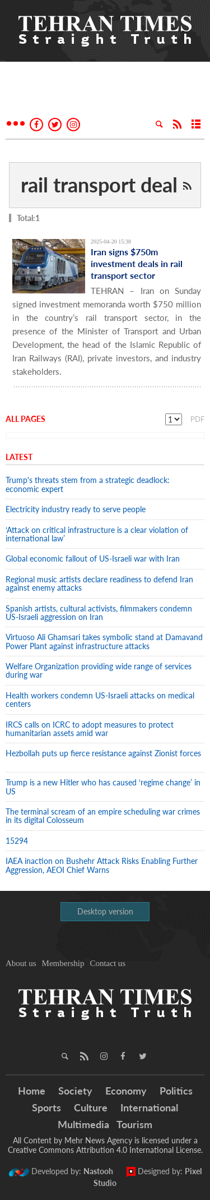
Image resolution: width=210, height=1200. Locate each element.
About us (21, 963)
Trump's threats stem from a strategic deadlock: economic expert (88, 484)
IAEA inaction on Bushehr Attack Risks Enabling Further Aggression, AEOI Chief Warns (102, 865)
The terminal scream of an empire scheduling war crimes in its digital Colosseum (103, 816)
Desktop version (105, 911)
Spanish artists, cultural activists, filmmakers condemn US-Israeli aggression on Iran (99, 613)
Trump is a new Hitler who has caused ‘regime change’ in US (103, 787)
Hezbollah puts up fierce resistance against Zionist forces (103, 757)
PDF (197, 419)
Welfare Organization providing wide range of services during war (99, 670)
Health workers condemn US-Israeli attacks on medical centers (100, 700)
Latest (19, 457)
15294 (17, 840)
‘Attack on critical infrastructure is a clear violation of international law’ (97, 534)
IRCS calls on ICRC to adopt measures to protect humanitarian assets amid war (90, 729)
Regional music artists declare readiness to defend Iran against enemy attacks (99, 583)
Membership (63, 963)
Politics (176, 1091)
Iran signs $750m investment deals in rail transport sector (137, 263)
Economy (126, 1091)
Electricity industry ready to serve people (76, 509)
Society (75, 1091)
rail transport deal (99, 184)
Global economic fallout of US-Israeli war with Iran (93, 558)
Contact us (107, 963)
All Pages (25, 419)
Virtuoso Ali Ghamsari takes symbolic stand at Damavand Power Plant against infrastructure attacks (104, 641)
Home (31, 1091)
